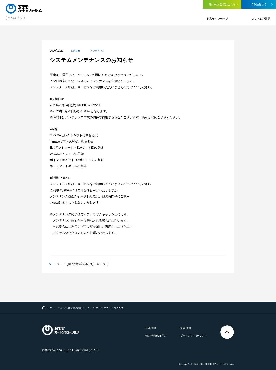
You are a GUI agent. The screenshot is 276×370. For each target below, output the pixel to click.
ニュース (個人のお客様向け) (71, 308)
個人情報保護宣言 (156, 335)
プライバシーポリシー (193, 335)
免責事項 (185, 328)
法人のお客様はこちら (222, 4)
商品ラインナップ (217, 18)
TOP (49, 308)
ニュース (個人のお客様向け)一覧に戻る (81, 264)
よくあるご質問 (260, 18)
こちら (73, 350)
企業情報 (150, 328)
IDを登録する (259, 4)
